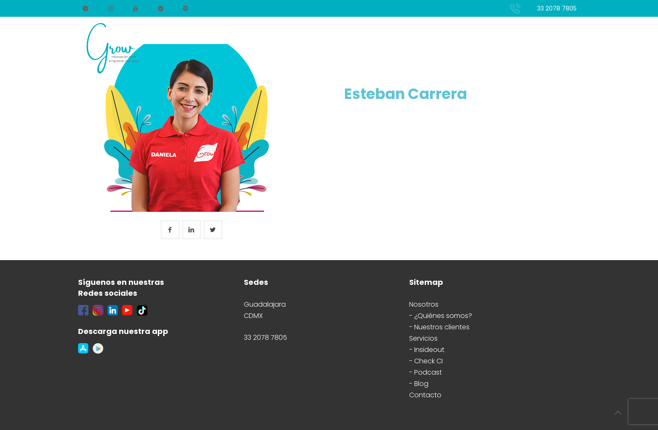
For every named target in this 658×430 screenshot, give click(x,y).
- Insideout (426, 349)
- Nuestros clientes (439, 327)
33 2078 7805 (557, 8)
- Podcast (425, 372)
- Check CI (426, 361)
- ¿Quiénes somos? (440, 316)
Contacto (425, 395)
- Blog (418, 383)
